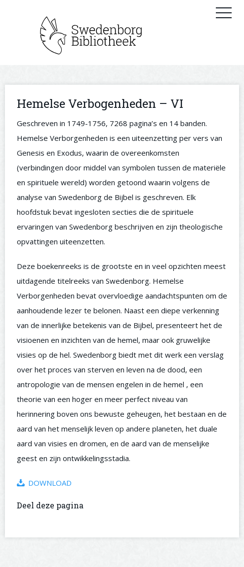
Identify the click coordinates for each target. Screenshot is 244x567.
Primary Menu (224, 12)
